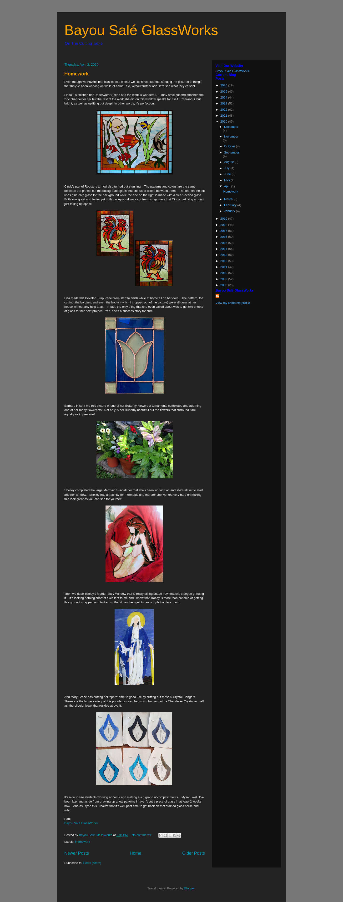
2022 (224, 109)
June (228, 174)
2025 (224, 91)
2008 (224, 285)
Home (135, 853)
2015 (224, 243)
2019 (224, 218)
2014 (224, 249)
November (231, 136)
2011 (224, 267)
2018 (224, 225)
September (231, 152)
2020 (224, 121)
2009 (224, 279)
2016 (224, 236)
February (230, 205)
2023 (224, 103)
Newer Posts (76, 853)
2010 (224, 273)
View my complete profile (233, 303)
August (229, 162)
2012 (224, 261)
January (230, 211)
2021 (224, 115)
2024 (224, 97)
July (227, 168)
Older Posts (193, 853)
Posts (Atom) (92, 863)
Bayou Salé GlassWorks (141, 30)
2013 (224, 255)
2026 (224, 85)
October (230, 146)
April (227, 186)
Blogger (189, 888)
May (227, 180)
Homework (76, 73)
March (229, 199)
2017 (224, 231)
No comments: (142, 835)
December (231, 127)
